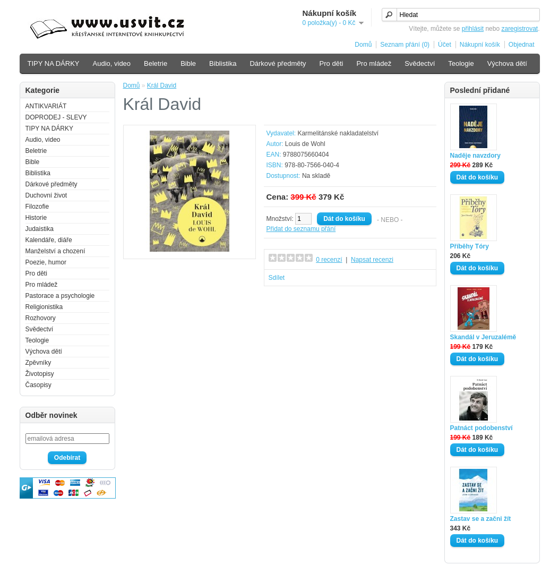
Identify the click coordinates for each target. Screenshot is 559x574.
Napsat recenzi (372, 259)
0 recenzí (329, 259)
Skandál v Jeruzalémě (483, 337)
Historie (36, 217)
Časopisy (38, 385)
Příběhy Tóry (469, 246)
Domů (363, 44)
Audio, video (112, 63)
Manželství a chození (55, 251)
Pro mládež (373, 63)
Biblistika (222, 63)
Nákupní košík (480, 44)
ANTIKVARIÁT (46, 106)
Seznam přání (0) (404, 44)
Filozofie (37, 206)
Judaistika (39, 229)
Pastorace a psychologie (60, 295)
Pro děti (331, 63)
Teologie (461, 63)
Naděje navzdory (475, 155)
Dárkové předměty (278, 63)
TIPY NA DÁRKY (54, 63)
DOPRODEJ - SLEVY (56, 117)
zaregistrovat (519, 28)
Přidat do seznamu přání (301, 229)
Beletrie (155, 63)
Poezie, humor (45, 262)
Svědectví (420, 63)
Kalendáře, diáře (48, 240)
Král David (161, 85)
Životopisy (39, 374)
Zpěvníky (38, 362)
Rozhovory (40, 318)
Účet (444, 44)
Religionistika (44, 307)
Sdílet (277, 277)
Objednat (522, 44)
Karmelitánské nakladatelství (338, 133)
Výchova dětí (507, 63)
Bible (188, 63)
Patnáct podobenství (481, 428)
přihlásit (473, 28)
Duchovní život (46, 195)
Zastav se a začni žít (480, 518)
